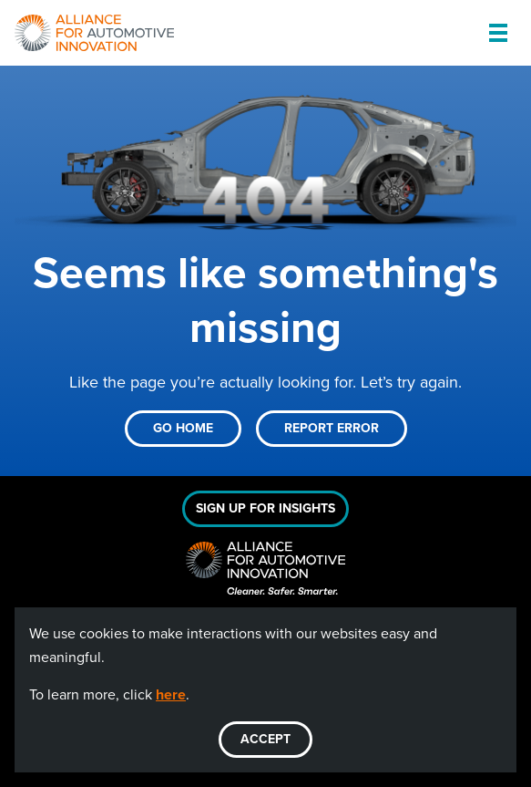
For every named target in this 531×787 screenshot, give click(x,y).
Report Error (331, 428)
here (171, 694)
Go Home (183, 428)
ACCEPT (265, 739)
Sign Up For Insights (265, 508)
